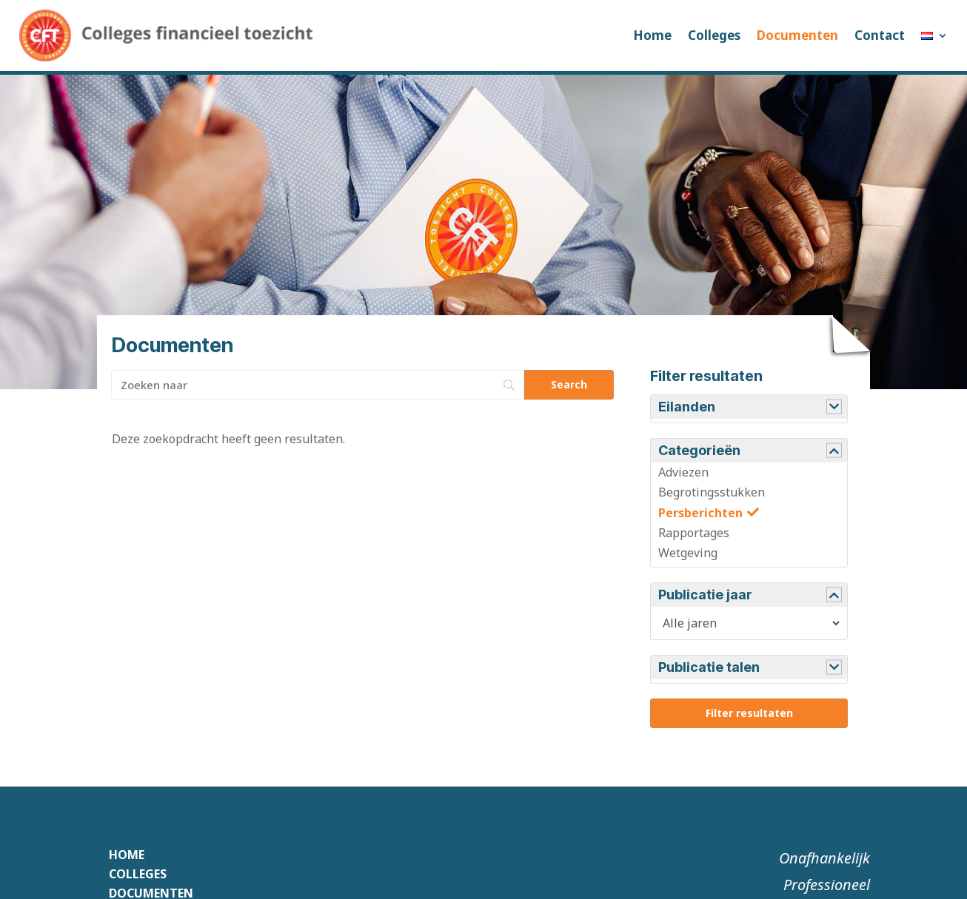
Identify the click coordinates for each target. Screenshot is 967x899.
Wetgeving (687, 553)
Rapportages (693, 533)
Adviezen (683, 472)
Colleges (714, 35)
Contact (879, 35)
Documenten (797, 35)
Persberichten (700, 513)
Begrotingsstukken (711, 492)
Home (652, 35)
